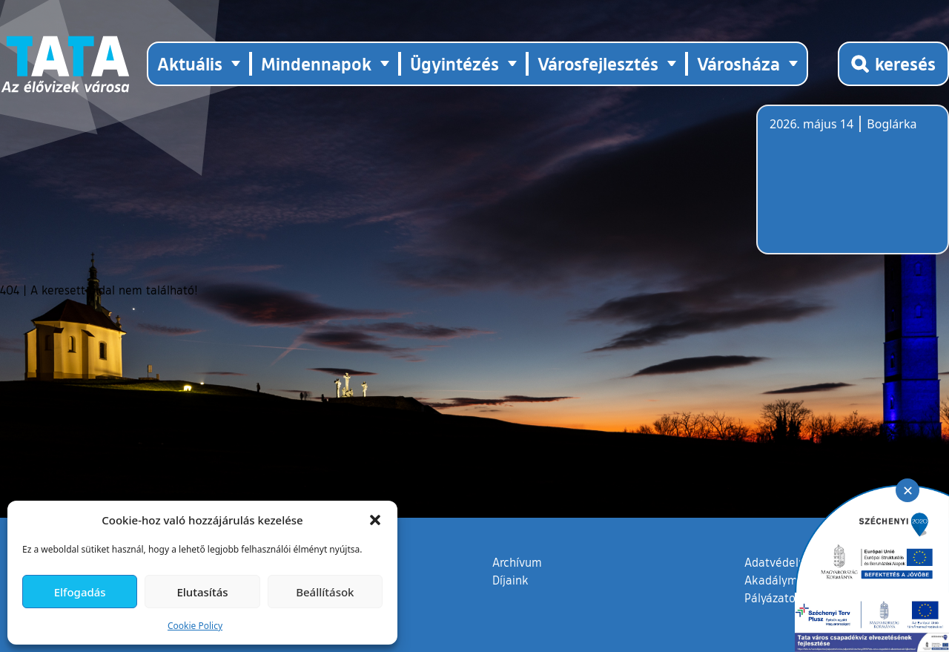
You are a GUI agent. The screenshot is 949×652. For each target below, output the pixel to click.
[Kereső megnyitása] (893, 64)
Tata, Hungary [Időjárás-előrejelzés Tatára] (853, 188)
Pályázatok (773, 597)
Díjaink (510, 580)
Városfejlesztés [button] (598, 63)
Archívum (517, 561)
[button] (375, 520)
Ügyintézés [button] (454, 63)
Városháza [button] (738, 63)
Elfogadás (80, 592)
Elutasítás (202, 592)
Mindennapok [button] (316, 63)
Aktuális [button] (189, 63)
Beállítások (325, 592)
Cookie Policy (195, 625)
